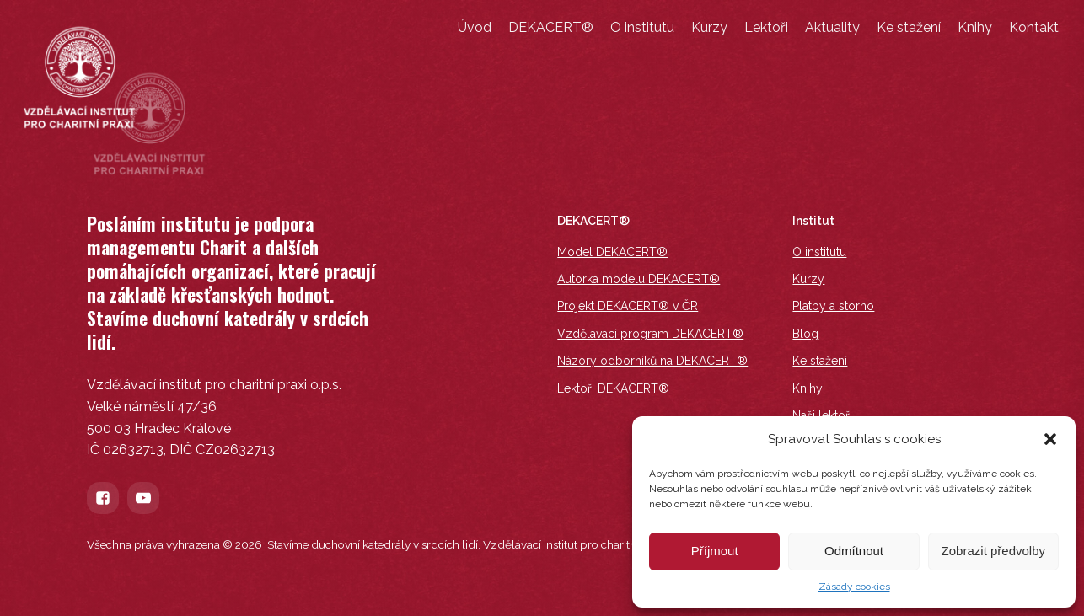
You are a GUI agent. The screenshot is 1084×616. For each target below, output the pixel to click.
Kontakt (1034, 27)
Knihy (975, 27)
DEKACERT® (550, 27)
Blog (805, 333)
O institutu (642, 27)
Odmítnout (853, 551)
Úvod (474, 27)
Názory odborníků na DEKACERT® (652, 360)
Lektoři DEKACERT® (613, 388)
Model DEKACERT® (612, 252)
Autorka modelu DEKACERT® (638, 279)
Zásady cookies (854, 586)
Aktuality (832, 27)
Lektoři (766, 27)
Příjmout (714, 551)
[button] (1050, 439)
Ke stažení (909, 27)
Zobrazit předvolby (993, 551)
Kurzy (709, 27)
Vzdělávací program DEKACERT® (650, 333)
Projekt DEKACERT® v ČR (627, 306)
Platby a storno (833, 306)
